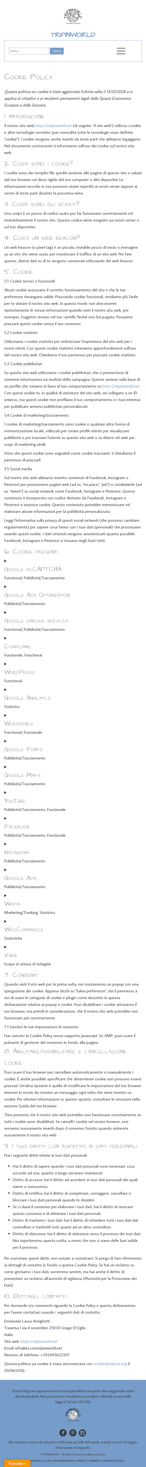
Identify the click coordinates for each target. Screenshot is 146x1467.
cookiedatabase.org (110, 1363)
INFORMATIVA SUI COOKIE (37, 1460)
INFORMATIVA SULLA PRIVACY (70, 1460)
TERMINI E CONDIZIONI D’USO (106, 1460)
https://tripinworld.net (53, 125)
